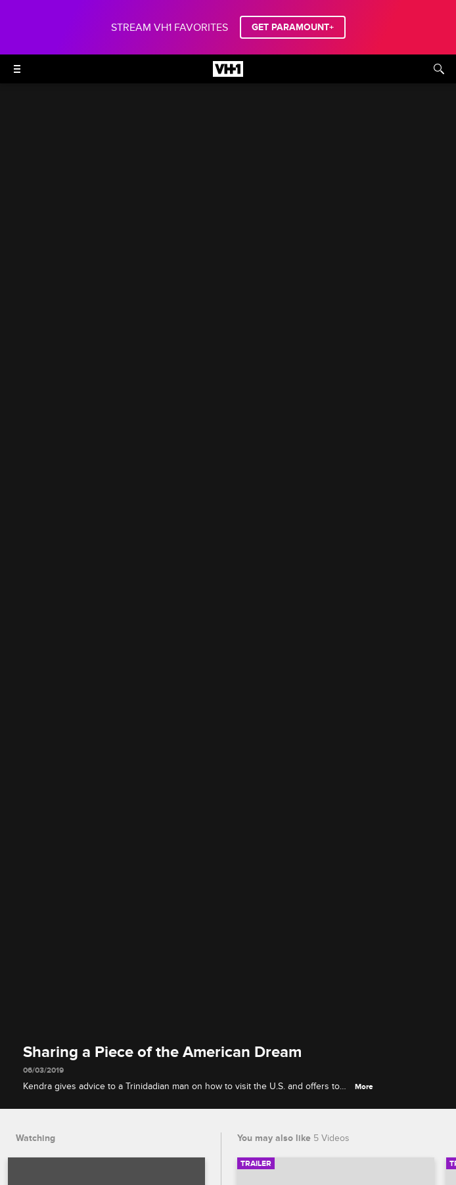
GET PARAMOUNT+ (293, 27)
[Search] (439, 69)
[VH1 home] (228, 73)
